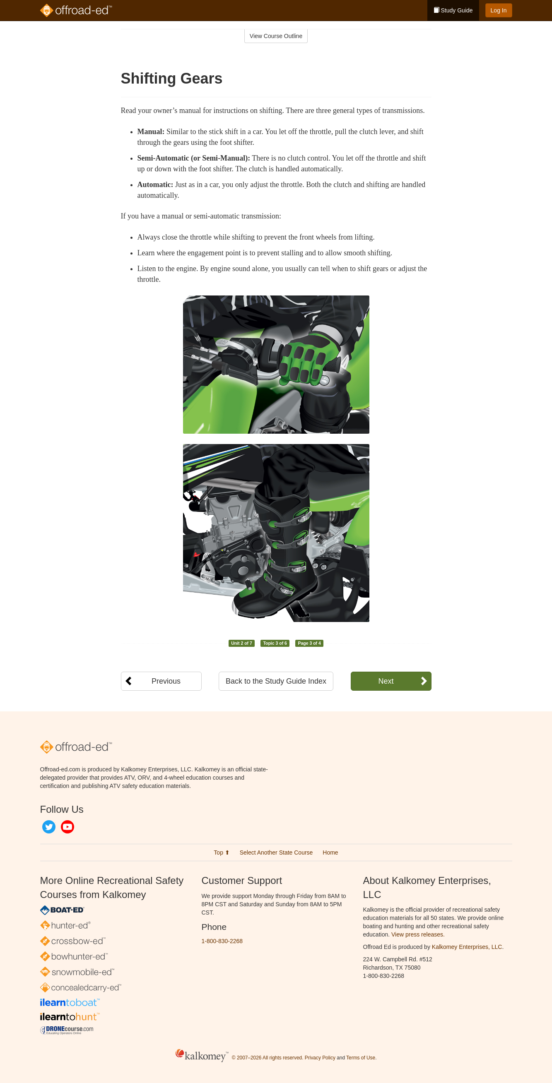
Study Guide (453, 10)
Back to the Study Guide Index (276, 681)
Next (385, 681)
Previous (166, 681)
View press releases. (418, 934)
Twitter (48, 826)
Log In (499, 10)
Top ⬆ (221, 852)
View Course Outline (276, 36)
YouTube (67, 826)
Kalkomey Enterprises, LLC (467, 947)
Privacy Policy (320, 1058)
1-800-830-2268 (222, 941)
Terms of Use (360, 1058)
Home (330, 852)
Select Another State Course (276, 852)
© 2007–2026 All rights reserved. (268, 1058)
